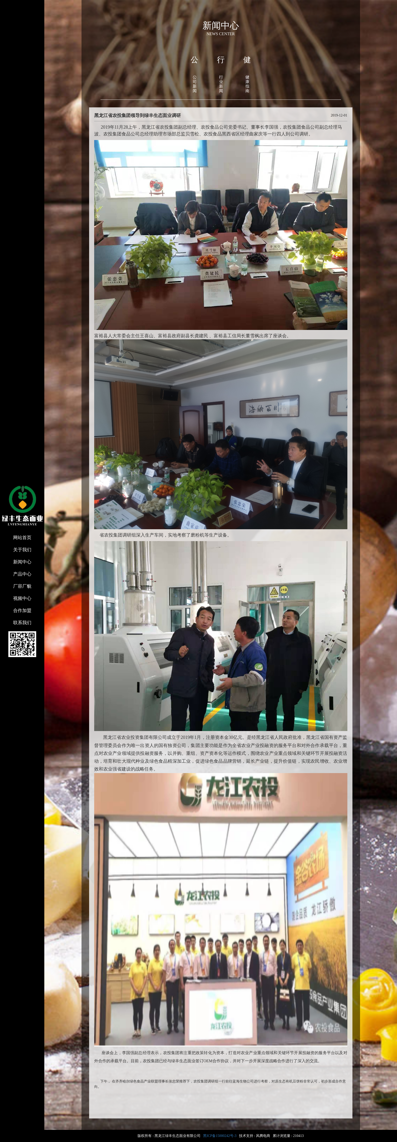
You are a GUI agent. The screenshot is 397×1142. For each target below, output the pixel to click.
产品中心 (22, 574)
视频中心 (22, 598)
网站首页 (22, 537)
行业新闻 (221, 84)
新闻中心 (22, 561)
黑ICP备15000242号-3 (219, 1136)
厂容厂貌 (22, 586)
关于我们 (22, 549)
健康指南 (247, 84)
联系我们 (22, 622)
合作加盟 (22, 610)
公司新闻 (195, 84)
